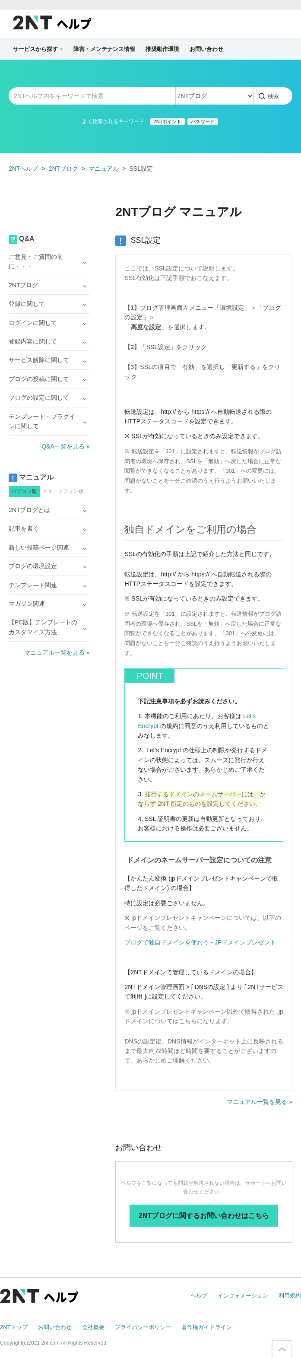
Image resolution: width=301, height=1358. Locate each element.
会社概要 (93, 1327)
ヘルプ (198, 1295)
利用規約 (290, 1295)
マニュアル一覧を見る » (259, 1101)
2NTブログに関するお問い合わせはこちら (204, 1215)
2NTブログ (63, 168)
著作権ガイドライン (206, 1327)
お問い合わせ (206, 49)
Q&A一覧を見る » (65, 446)
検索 (273, 96)
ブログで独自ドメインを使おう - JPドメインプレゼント (200, 942)
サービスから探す (38, 49)
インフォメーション (243, 1295)
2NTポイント (168, 121)
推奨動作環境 (162, 49)
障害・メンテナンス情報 (104, 49)
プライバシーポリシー (143, 1327)
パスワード (203, 121)
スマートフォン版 (63, 491)
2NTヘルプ (23, 168)
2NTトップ (14, 1327)
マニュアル (104, 168)
